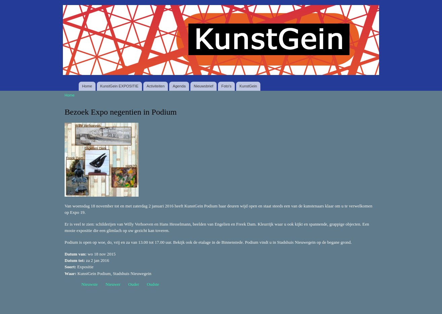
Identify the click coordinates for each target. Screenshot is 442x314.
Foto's (226, 86)
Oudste (153, 284)
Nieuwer (113, 284)
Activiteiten (156, 86)
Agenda (179, 86)
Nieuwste (89, 284)
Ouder (133, 284)
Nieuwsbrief (203, 86)
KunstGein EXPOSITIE (119, 86)
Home (87, 86)
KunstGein (248, 86)
